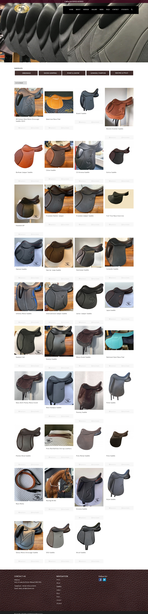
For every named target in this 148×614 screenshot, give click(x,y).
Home (58, 577)
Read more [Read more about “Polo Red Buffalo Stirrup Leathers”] (52, 455)
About (58, 580)
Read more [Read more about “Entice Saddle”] (112, 178)
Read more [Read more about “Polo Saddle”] (112, 462)
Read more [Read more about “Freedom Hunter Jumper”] (52, 222)
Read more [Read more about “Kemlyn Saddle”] (52, 365)
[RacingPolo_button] (121, 70)
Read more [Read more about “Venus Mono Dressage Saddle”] (21, 559)
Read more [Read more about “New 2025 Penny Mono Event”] (21, 409)
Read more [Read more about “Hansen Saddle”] (21, 275)
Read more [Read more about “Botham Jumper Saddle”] (21, 178)
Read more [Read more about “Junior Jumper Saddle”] (82, 320)
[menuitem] (71, 10)
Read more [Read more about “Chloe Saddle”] (52, 176)
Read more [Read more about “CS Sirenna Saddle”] (82, 178)
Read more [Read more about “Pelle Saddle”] (112, 409)
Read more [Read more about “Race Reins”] (21, 510)
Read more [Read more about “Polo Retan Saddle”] (82, 462)
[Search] (132, 10)
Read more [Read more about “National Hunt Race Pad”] (112, 363)
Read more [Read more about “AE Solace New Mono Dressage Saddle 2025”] (21, 125)
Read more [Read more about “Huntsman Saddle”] (82, 276)
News (58, 591)
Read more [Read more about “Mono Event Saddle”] (82, 363)
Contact (59, 597)
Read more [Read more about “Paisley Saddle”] (82, 418)
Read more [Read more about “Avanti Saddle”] (82, 119)
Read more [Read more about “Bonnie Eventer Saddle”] (112, 135)
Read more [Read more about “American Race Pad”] (52, 125)
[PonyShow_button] (73, 70)
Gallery (59, 587)
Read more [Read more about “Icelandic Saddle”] (112, 275)
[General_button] (97, 70)
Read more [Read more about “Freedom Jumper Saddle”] (82, 222)
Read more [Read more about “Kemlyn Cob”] (21, 363)
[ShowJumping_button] (50, 70)
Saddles (59, 584)
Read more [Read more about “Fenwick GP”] (21, 232)
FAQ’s (58, 594)
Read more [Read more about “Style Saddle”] (112, 505)
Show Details (35, 125)
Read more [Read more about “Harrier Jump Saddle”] (52, 276)
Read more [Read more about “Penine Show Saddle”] (21, 462)
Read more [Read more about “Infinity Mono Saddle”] (21, 320)
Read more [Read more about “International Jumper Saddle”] (52, 320)
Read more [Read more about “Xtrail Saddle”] (82, 559)
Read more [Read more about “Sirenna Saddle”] (82, 515)
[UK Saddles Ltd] (24, 8)
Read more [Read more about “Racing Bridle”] (52, 507)
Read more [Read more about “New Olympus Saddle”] (52, 414)
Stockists (59, 601)
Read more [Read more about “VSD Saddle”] (52, 559)
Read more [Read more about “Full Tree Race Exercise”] (112, 222)
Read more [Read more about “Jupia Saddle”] (112, 316)
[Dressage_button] (26, 70)
